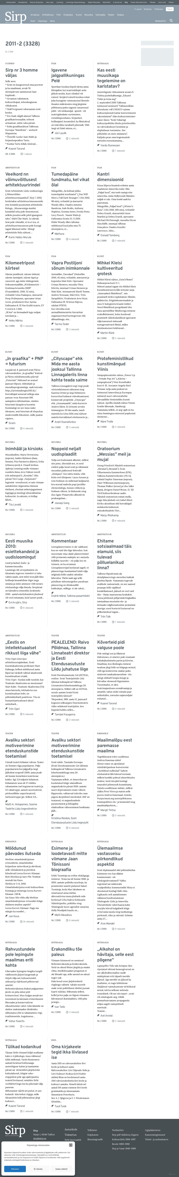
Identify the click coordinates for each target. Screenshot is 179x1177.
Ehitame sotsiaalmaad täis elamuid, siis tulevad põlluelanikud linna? (114, 555)
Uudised (9, 63)
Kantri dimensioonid (110, 177)
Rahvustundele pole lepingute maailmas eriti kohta (20, 957)
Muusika (88, 15)
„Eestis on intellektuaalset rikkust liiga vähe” (23, 648)
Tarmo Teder (62, 324)
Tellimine (158, 9)
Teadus (120, 15)
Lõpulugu (42, 21)
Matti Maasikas (63, 915)
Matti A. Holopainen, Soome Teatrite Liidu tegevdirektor (21, 807)
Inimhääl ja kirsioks (24, 449)
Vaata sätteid (61, 1169)
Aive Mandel (107, 924)
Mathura (59, 234)
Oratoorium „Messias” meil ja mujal (114, 454)
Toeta (169, 9)
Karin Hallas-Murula (20, 237)
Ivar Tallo (60, 1007)
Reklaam (148, 9)
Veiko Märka (16, 321)
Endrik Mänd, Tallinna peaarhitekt (70, 596)
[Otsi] (171, 20)
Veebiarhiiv (160, 21)
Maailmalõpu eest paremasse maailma (114, 746)
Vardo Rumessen (110, 145)
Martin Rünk (107, 333)
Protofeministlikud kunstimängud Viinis (115, 364)
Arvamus (34, 15)
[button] (70, 1145)
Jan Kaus (14, 916)
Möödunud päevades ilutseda (23, 851)
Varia (52, 21)
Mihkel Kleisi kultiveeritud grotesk (110, 269)
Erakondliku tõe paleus (66, 952)
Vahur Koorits (16, 1021)
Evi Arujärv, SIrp (18, 602)
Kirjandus (68, 15)
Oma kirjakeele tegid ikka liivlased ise (69, 1052)
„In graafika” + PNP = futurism (24, 361)
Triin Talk (105, 617)
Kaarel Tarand (17, 149)
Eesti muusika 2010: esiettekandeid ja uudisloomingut (22, 549)
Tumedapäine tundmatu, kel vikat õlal (70, 180)
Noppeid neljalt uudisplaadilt (66, 451)
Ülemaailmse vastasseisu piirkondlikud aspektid (110, 856)
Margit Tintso (108, 810)
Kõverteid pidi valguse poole (111, 645)
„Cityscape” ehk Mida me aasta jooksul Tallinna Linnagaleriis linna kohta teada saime (69, 369)
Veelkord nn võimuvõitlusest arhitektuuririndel (22, 180)
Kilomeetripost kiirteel (20, 266)
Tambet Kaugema (65, 714)
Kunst (79, 15)
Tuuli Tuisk (60, 1106)
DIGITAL (173, 1174)
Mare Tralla (106, 422)
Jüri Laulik (60, 133)
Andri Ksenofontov (65, 422)
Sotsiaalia (100, 15)
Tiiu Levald (15, 505)
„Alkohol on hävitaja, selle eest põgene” (115, 955)
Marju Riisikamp (109, 515)
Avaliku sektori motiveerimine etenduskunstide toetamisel (21, 748)
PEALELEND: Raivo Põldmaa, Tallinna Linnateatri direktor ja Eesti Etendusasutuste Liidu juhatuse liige (70, 656)
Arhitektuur (48, 15)
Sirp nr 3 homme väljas (21, 73)
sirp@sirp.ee (39, 1138)
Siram (12, 423)
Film (58, 15)
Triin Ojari (14, 709)
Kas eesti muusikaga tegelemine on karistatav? (111, 78)
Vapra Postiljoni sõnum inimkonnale (70, 266)
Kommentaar (64, 541)
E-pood (138, 9)
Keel (32, 21)
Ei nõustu (38, 1169)
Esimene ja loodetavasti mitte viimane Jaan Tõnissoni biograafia (69, 859)
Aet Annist (106, 1016)
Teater (111, 15)
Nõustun (15, 1169)
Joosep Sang (62, 503)
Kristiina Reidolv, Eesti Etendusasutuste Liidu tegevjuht (69, 821)
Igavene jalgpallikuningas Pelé (67, 76)
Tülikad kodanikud (23, 1047)
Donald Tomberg (109, 235)
